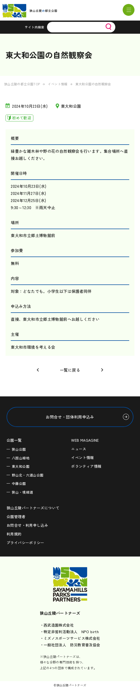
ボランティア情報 (86, 466)
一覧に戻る (70, 370)
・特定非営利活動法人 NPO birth (69, 631)
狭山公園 (19, 449)
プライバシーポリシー (25, 542)
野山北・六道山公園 (27, 475)
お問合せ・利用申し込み (27, 525)
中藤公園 (19, 483)
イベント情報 (57, 84)
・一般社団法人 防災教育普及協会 (70, 644)
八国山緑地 (20, 457)
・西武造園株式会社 (57, 625)
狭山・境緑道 (22, 492)
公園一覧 (14, 440)
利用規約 (14, 534)
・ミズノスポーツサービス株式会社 (70, 638)
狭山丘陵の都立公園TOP (22, 84)
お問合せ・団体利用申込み (70, 417)
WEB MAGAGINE (85, 440)
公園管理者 (16, 516)
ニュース (78, 448)
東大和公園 (20, 466)
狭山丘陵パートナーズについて (33, 507)
